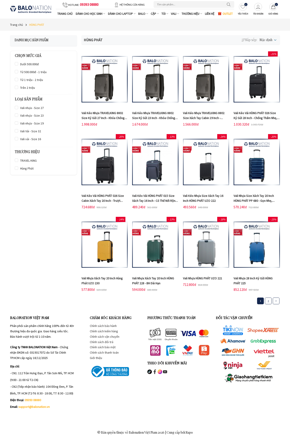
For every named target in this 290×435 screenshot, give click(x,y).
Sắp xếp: (249, 40)
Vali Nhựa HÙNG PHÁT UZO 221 (202, 278)
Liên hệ (209, 14)
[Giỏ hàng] (273, 9)
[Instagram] (23, 415)
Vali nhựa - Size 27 (32, 108)
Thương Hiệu (192, 14)
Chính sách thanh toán (104, 352)
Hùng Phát (27, 168)
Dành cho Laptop (122, 14)
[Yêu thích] (242, 9)
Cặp (155, 14)
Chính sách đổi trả (101, 342)
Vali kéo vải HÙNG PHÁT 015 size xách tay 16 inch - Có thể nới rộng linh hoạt (154, 201)
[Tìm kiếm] (229, 4)
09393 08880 (89, 4)
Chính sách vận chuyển (104, 337)
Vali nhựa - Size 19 (32, 123)
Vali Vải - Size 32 (30, 131)
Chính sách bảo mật (103, 347)
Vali (175, 14)
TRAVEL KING (28, 161)
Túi (165, 14)
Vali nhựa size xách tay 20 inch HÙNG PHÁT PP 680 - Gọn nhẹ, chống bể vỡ (254, 201)
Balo (143, 14)
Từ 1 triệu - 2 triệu (31, 80)
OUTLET (225, 13)
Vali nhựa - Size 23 (32, 115)
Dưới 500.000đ (29, 64)
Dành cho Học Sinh (91, 14)
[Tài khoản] (258, 9)
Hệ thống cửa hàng (132, 4)
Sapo (189, 432)
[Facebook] (13, 415)
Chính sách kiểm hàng (104, 331)
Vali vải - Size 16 (30, 139)
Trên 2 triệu (27, 88)
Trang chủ (65, 14)
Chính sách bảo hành (103, 326)
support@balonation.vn (34, 407)
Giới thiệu (96, 358)
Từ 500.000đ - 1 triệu (33, 72)
